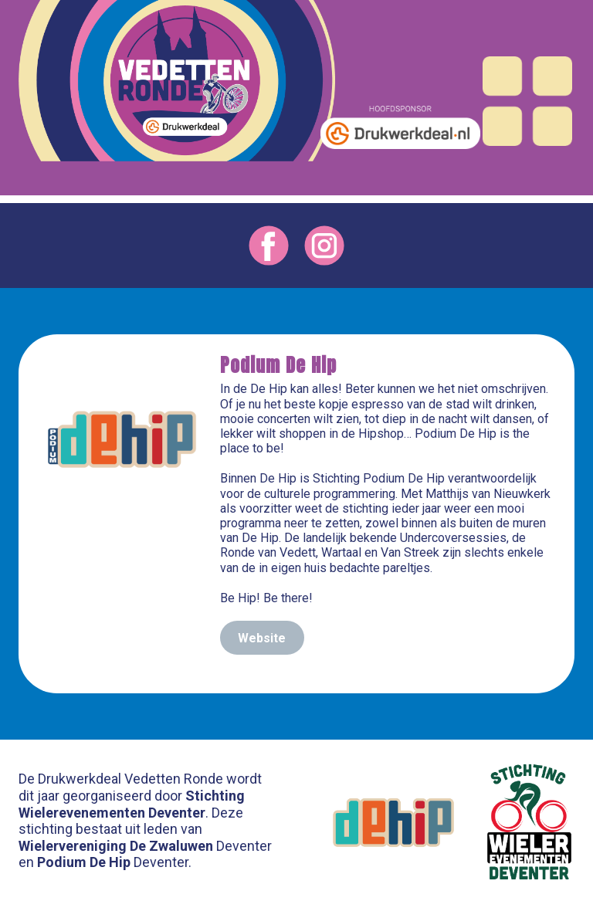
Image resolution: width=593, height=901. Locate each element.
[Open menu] (527, 101)
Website (262, 638)
